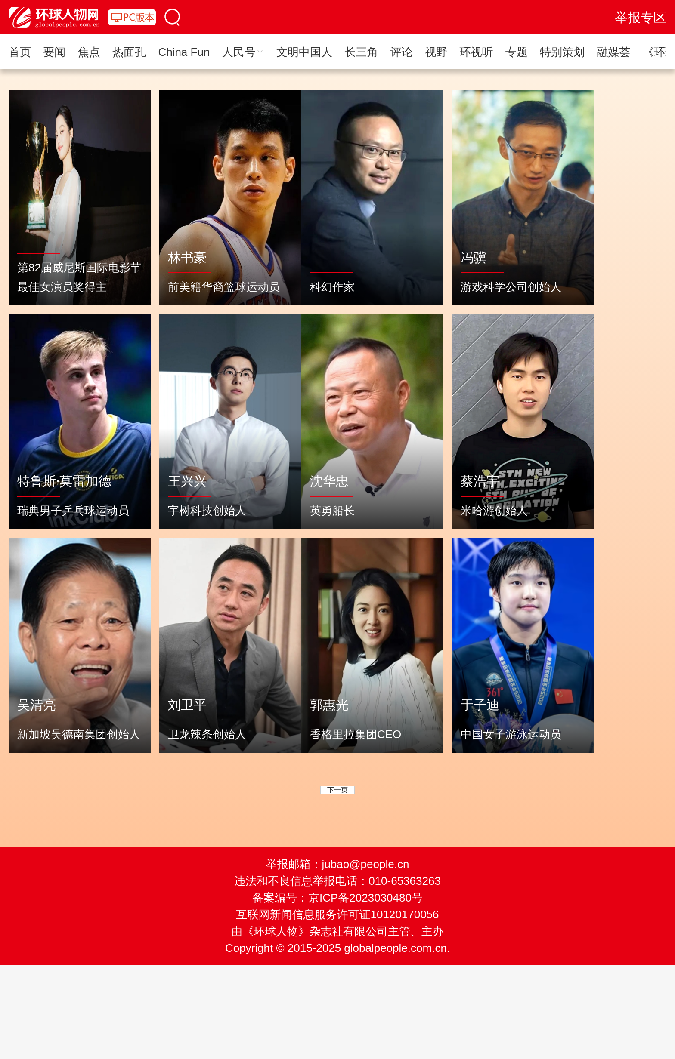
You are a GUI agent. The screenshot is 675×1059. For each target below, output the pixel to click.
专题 (516, 52)
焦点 (89, 52)
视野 (436, 52)
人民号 (243, 52)
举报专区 (640, 17)
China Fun (184, 52)
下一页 (337, 790)
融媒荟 (613, 52)
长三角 (361, 52)
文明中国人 (304, 52)
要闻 (54, 52)
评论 (401, 52)
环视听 (476, 52)
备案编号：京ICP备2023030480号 (337, 897)
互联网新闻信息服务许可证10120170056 (337, 914)
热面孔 (129, 52)
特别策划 (562, 52)
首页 (20, 52)
